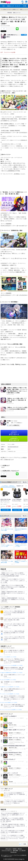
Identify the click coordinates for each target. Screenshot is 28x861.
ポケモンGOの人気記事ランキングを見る (9, 702)
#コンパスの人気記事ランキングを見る (8, 656)
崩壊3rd (2, 467)
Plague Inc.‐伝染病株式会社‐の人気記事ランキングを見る (11, 672)
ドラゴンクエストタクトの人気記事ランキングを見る (11, 709)
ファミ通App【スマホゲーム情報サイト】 (10, 9)
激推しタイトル (16, 12)
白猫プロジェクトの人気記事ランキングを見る (10, 686)
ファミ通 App (6, 2)
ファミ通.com (22, 850)
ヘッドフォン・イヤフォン (8, 485)
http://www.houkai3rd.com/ (13, 446)
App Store (14, 433)
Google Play (14, 438)
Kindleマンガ (20, 485)
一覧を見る (24, 482)
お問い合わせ (8, 848)
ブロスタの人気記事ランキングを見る (8, 679)
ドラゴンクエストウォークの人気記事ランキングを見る (12, 665)
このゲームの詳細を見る (14, 425)
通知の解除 (15, 850)
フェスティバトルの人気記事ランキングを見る (10, 693)
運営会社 (20, 848)
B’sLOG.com (14, 852)
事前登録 (10, 12)
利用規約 (15, 848)
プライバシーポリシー (7, 850)
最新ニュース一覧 (24, 9)
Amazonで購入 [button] (5, 509)
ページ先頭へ (24, 844)
